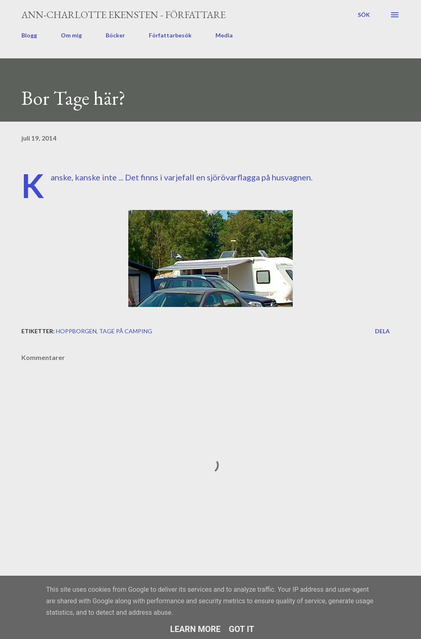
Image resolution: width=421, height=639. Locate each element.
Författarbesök (170, 35)
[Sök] (364, 15)
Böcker (115, 35)
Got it (241, 629)
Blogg (29, 35)
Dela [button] (382, 331)
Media (224, 35)
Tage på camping (125, 331)
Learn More (195, 629)
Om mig (71, 35)
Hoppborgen (76, 331)
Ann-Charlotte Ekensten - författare (123, 14)
